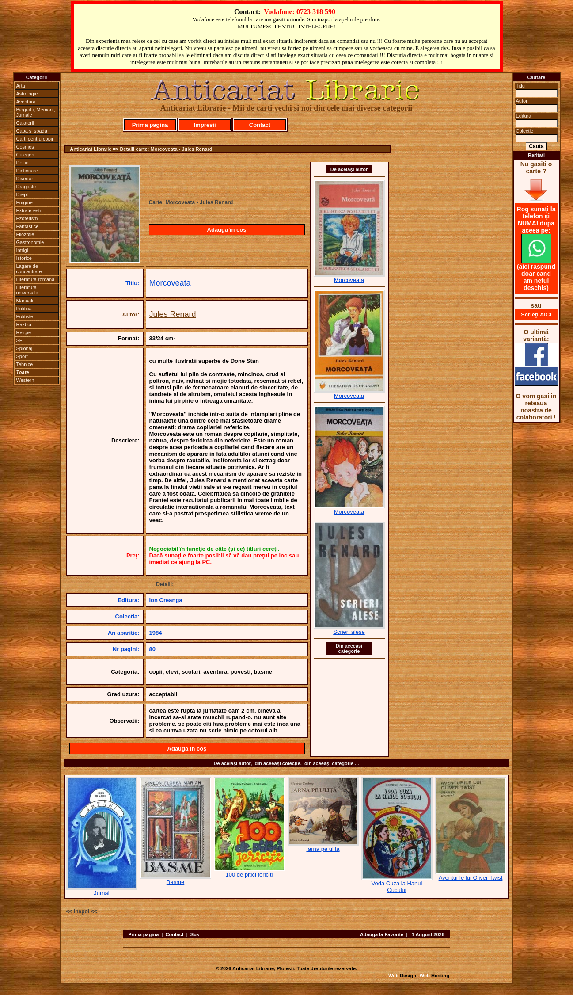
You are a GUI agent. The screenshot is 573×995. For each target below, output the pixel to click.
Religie (23, 332)
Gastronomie (30, 242)
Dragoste (26, 186)
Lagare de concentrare (29, 268)
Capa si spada (31, 130)
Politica (24, 308)
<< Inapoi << (81, 911)
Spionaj (24, 348)
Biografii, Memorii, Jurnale (35, 112)
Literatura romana (35, 279)
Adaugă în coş (227, 229)
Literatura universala (27, 290)
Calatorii (25, 123)
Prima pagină (150, 125)
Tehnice (24, 364)
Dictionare (27, 170)
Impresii (205, 125)
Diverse (24, 178)
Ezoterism (27, 218)
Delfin (22, 162)
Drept (22, 194)
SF (19, 340)
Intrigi (22, 250)
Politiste (25, 316)
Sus (194, 934)
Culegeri (25, 154)
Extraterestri (29, 210)
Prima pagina (143, 934)
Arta (20, 85)
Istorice (24, 258)
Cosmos (25, 146)
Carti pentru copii (34, 138)
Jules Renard (172, 314)
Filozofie (25, 234)
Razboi (23, 324)
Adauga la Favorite (381, 934)
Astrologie (27, 93)
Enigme (24, 202)
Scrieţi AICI (536, 314)
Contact (259, 125)
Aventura (26, 101)
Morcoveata (170, 282)
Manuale (25, 300)
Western (25, 380)
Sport (22, 356)
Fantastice (27, 226)
